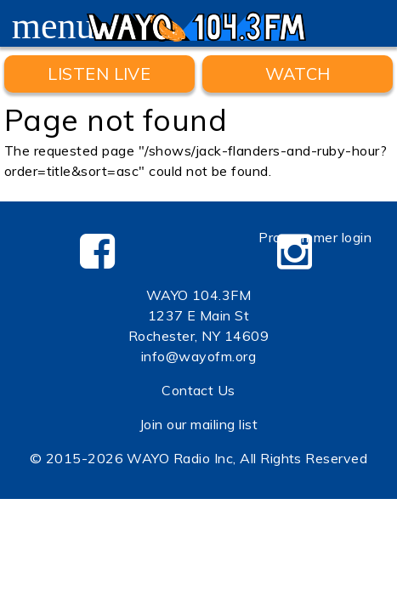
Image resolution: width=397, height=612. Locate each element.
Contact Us (198, 390)
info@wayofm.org (198, 356)
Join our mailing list (198, 424)
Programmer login (314, 237)
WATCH (298, 73)
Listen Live (99, 73)
